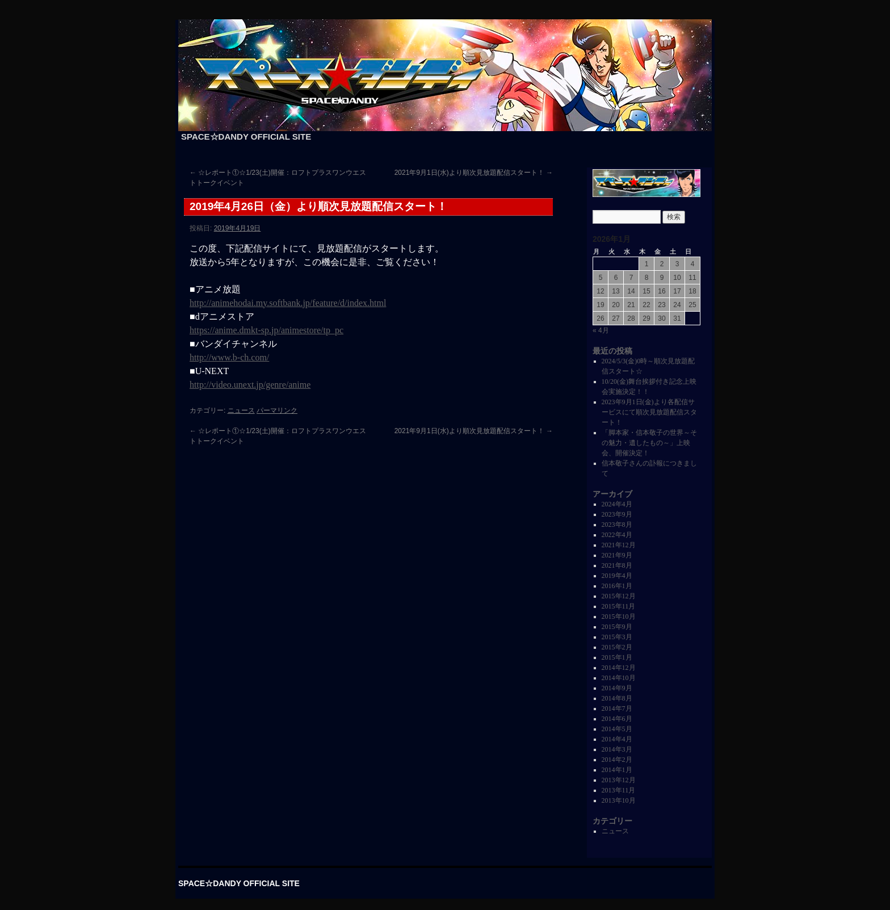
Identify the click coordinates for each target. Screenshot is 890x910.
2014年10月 (619, 678)
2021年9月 (617, 555)
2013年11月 (619, 790)
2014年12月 (619, 668)
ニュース (241, 410)
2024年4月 (617, 504)
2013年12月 (619, 780)
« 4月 (601, 330)
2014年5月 (617, 729)
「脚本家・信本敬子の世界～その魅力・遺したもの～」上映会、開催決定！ (649, 443)
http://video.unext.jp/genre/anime (250, 384)
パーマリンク (277, 410)
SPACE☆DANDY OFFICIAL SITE (246, 136)
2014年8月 (617, 698)
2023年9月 (617, 514)
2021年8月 (617, 565)
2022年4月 (617, 535)
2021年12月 (619, 545)
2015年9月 (617, 627)
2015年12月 (619, 596)
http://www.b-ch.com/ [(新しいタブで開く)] (229, 357)
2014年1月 (617, 770)
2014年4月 (617, 739)
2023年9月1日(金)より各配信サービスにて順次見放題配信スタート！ (649, 412)
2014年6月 (617, 719)
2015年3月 (617, 637)
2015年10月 (619, 616)
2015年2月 (617, 647)
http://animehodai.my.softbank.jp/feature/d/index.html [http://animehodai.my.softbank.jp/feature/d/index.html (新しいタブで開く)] (288, 303)
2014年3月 (617, 749)
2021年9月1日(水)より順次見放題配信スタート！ (473, 173)
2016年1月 (617, 586)
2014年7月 (617, 708)
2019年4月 (617, 576)
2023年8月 (617, 525)
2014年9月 (617, 688)
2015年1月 (617, 657)
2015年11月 (619, 606)
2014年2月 (617, 760)
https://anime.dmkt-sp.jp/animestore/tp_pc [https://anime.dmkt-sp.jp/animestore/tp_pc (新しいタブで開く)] (266, 330)
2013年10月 (619, 800)
